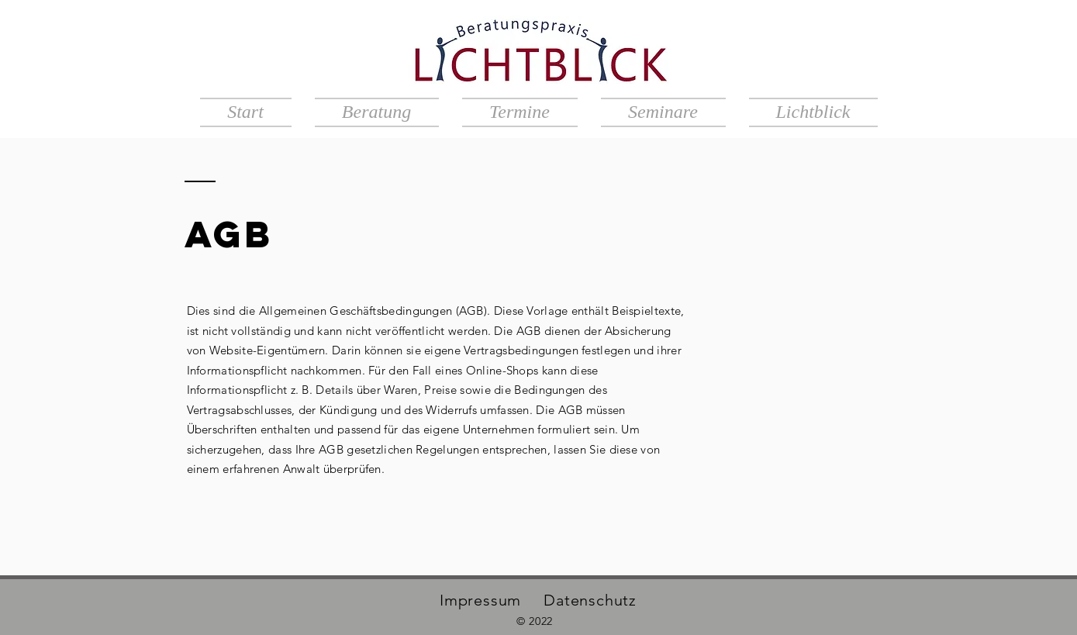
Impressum (480, 600)
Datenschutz (590, 600)
